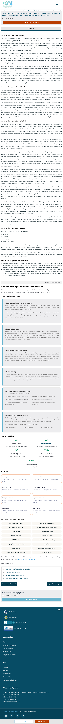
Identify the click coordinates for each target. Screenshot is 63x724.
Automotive (10, 10)
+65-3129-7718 (11, 699)
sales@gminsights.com (14, 702)
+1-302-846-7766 (11, 697)
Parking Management (36, 10)
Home (3, 10)
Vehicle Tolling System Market (15, 576)
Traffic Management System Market (17, 579)
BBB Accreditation (46, 444)
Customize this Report (9, 584)
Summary (31, 29)
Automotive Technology (22, 10)
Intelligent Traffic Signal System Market (18, 569)
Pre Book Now (31, 600)
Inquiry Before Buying (54, 584)
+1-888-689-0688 (14, 695)
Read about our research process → (29, 559)
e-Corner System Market (13, 572)
